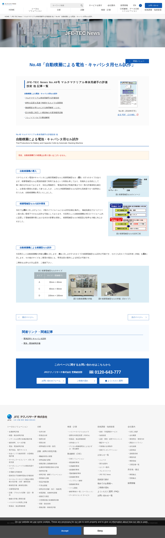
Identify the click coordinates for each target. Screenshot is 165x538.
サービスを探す (95, 5)
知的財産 (102, 436)
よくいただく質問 (116, 381)
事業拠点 (132, 475)
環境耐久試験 (44, 479)
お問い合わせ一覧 (105, 496)
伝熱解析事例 (74, 467)
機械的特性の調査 (45, 457)
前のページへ (28, 318)
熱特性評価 (43, 471)
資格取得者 (133, 454)
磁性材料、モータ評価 (17, 443)
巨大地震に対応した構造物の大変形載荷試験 (44, 113)
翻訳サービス (104, 443)
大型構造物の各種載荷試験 (49, 501)
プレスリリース (105, 471)
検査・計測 (72, 427)
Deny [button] (100, 529)
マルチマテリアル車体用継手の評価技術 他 (39, 20)
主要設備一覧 (134, 465)
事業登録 (132, 461)
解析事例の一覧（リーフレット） (81, 492)
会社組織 (132, 447)
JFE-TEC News (16, 20)
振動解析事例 (74, 485)
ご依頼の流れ (82, 381)
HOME (7, 20)
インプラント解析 (75, 481)
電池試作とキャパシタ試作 (34, 339)
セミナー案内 (104, 468)
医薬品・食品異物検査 (17, 507)
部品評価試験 (44, 482)
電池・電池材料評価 (31, 344)
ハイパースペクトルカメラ (79, 432)
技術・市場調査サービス (108, 432)
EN (134, 5)
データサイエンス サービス (79, 496)
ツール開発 (73, 488)
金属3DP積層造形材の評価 (49, 468)
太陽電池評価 (14, 489)
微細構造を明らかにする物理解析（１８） (43, 108)
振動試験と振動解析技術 (48, 464)
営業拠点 (132, 479)
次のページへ (137, 318)
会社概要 (132, 436)
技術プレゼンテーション (108, 450)
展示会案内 (103, 464)
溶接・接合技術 (45, 504)
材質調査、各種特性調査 (48, 493)
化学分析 (42, 432)
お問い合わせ (153, 5)
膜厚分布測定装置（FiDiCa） (80, 436)
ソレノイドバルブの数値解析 (37, 118)
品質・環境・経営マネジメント (110, 440)
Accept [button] (64, 529)
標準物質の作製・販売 (47, 447)
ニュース (102, 460)
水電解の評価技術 (15, 472)
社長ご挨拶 (133, 432)
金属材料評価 (14, 432)
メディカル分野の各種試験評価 (20, 440)
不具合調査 (43, 486)
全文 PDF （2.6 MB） (127, 115)
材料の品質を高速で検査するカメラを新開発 (44, 103)
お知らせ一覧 (103, 456)
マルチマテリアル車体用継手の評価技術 (42, 98)
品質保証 (132, 450)
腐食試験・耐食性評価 (47, 508)
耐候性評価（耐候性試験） (19, 486)
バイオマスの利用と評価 (18, 503)
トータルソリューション (17, 427)
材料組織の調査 (45, 460)
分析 (39, 427)
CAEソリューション (76, 459)
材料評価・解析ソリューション (50, 475)
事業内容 (132, 458)
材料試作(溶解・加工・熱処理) (50, 490)
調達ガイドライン (136, 443)
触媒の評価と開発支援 (17, 499)
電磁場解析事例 (75, 474)
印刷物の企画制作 (106, 447)
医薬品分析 (43, 436)
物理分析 (42, 440)
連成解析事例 (74, 470)
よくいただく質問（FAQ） (109, 492)
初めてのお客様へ (105, 484)
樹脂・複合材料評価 (16, 436)
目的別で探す (103, 480)
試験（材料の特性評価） (47, 452)
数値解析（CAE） (75, 454)
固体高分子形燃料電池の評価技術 (21, 476)
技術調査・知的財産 (106, 427)
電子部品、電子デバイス (18, 450)
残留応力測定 (44, 497)
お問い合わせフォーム (49, 381)
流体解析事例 (74, 477)
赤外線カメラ (74, 443)
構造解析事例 (74, 463)
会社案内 (111, 5)
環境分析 (42, 443)
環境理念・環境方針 (136, 440)
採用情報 (124, 5)
